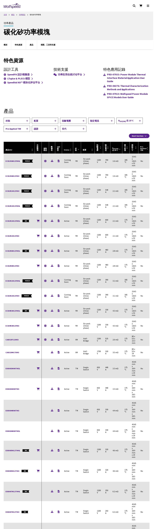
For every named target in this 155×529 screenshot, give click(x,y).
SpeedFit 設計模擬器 (18, 74)
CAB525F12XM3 (12, 340)
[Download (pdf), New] (52, 161)
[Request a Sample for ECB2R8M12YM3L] (45, 251)
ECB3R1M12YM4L (13, 281)
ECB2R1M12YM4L (13, 206)
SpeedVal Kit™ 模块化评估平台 (23, 82)
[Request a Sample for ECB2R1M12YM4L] (45, 206)
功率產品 (22, 15)
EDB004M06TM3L (13, 431)
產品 (12, 15)
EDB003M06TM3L (13, 368)
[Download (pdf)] (126, 78)
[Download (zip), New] (59, 161)
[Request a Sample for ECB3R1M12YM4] (45, 295)
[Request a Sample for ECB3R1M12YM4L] (45, 280)
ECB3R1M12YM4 (12, 296)
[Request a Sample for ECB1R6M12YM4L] (45, 161)
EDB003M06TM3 (12, 389)
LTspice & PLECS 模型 (18, 78)
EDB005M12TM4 (12, 471)
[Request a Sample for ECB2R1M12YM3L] (45, 221)
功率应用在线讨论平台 (69, 74)
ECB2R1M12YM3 (12, 236)
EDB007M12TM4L (13, 491)
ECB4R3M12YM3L (13, 311)
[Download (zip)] (59, 176)
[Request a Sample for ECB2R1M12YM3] (45, 236)
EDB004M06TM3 (12, 410)
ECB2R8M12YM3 (12, 266)
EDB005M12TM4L (13, 450)
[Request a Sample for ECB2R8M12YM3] (45, 266)
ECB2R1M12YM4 (12, 191)
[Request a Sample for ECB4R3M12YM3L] (45, 311)
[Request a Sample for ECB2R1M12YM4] (45, 191)
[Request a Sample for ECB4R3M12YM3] (45, 326)
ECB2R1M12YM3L (13, 221)
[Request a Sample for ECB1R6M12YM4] (45, 176)
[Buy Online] (38, 221)
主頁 (5, 15)
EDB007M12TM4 (12, 512)
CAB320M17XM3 (12, 352)
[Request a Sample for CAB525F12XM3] (45, 339)
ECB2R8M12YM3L (13, 251)
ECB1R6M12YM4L (13, 161)
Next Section (139, 136)
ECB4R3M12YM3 (12, 326)
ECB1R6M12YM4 (12, 176)
